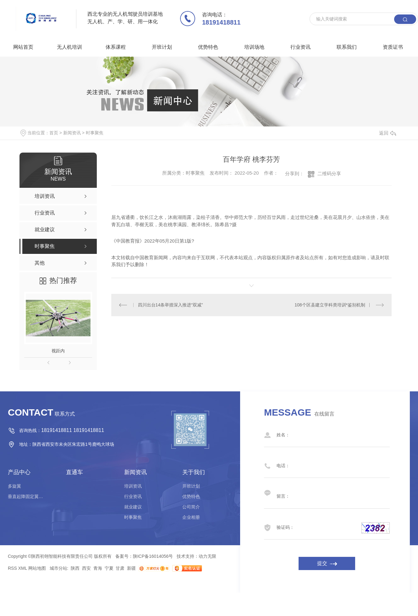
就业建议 (133, 506)
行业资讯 (300, 47)
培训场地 (254, 47)
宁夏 (109, 568)
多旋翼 (14, 486)
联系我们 (347, 47)
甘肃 (120, 568)
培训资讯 (133, 486)
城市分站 (58, 568)
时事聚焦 (94, 132)
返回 (387, 133)
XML (22, 568)
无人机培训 (69, 47)
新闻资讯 (72, 132)
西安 (86, 568)
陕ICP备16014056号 (153, 556)
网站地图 (37, 568)
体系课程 (116, 47)
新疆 (131, 568)
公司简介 (191, 506)
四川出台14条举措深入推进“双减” (170, 304)
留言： (320, 493)
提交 (322, 563)
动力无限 (207, 556)
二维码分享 (329, 173)
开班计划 (162, 47)
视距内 (58, 350)
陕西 (75, 568)
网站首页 (23, 47)
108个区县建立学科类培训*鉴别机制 (329, 304)
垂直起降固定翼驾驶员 (27, 496)
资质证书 (393, 47)
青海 (97, 568)
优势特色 (208, 47)
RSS (12, 568)
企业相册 (191, 517)
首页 (53, 132)
